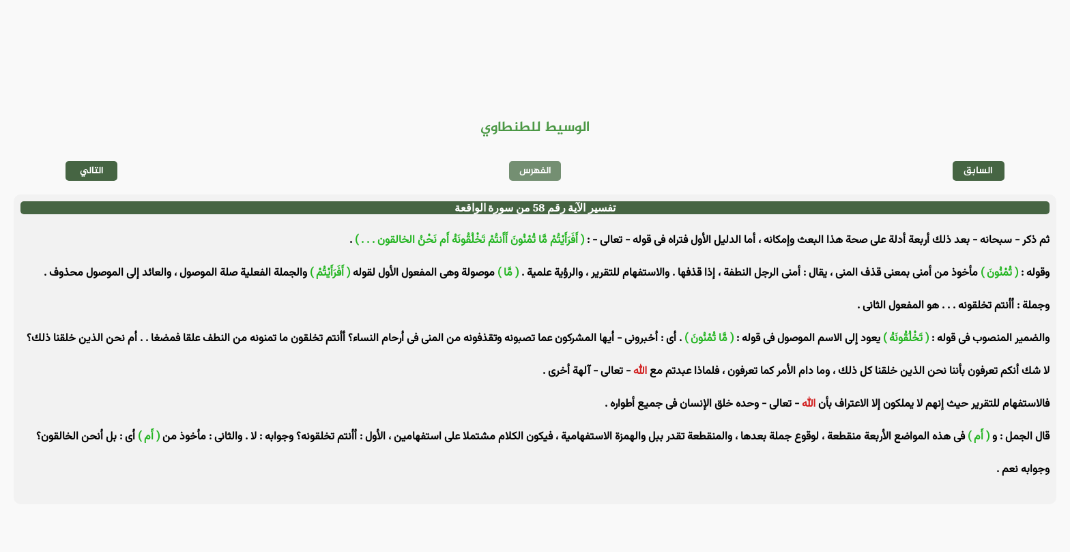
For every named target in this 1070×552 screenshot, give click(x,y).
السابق (978, 171)
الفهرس (535, 171)
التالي (92, 171)
